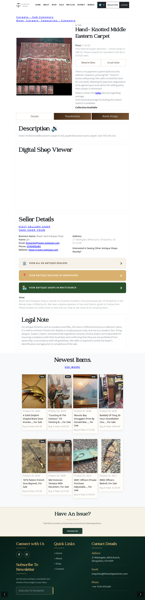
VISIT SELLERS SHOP (35, 226)
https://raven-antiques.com (43, 249)
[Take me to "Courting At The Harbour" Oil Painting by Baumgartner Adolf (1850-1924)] (59, 403)
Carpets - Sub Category (35, 17)
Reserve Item (88, 62)
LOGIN (124, 5)
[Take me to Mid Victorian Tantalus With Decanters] (59, 468)
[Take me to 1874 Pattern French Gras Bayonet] (34, 468)
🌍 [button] (100, 5)
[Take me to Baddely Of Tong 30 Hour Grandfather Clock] (111, 403)
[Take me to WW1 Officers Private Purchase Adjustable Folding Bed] (85, 468)
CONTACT (81, 5)
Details (35, 116)
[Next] (140, 594)
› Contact (59, 568)
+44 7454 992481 (101, 586)
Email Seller (113, 62)
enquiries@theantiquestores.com (110, 573)
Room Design (110, 116)
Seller (98, 92)
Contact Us (72, 531)
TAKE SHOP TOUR (32, 230)
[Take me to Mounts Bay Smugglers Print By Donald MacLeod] (85, 403)
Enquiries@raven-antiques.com (42, 242)
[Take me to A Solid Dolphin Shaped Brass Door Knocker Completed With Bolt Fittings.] (34, 403)
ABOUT (46, 5)
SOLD (61, 5)
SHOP (54, 5)
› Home (58, 553)
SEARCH (90, 5)
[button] (20, 60)
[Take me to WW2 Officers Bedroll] (111, 468)
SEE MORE (72, 367)
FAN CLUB (70, 5)
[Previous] (4, 594)
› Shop (57, 563)
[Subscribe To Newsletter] (34, 590)
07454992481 (34, 246)
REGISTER (112, 5)
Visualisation (72, 116)
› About (58, 558)
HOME (38, 5)
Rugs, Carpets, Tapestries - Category (46, 20)
